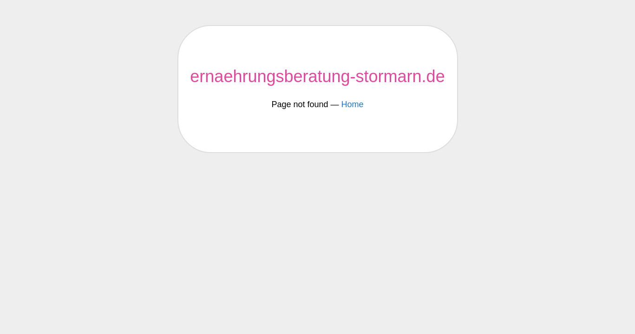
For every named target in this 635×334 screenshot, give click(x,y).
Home (352, 104)
